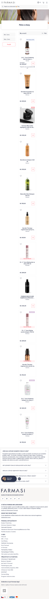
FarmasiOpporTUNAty (7, 552)
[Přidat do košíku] (33, 63)
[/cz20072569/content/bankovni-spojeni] (6, 561)
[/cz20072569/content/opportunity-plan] (6, 565)
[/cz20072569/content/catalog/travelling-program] (9, 568)
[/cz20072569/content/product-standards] (4, 541)
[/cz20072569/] (9, 2)
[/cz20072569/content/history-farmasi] (3, 536)
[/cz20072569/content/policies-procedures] (8, 525)
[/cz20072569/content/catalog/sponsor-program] (8, 576)
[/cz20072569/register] (9, 510)
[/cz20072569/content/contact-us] (4, 572)
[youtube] (10, 498)
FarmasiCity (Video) (6, 550)
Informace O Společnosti (8, 559)
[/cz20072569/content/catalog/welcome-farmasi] (9, 554)
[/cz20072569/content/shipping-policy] (6, 523)
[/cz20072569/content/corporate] (7, 543)
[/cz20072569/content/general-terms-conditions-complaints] (15, 529)
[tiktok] (14, 498)
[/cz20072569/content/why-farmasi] (5, 545)
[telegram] (18, 498)
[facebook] (2, 498)
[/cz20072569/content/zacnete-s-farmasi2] (6, 563)
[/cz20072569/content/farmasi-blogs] (5, 574)
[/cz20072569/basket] (43, 2)
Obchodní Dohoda (6, 527)
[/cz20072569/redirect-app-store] (4, 591)
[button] (9, 44)
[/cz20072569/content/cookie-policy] (8, 531)
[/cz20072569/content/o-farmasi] (4, 547)
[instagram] (6, 498)
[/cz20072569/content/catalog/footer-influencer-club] (7, 570)
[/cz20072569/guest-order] (6, 517)
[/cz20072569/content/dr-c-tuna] (4, 539)
